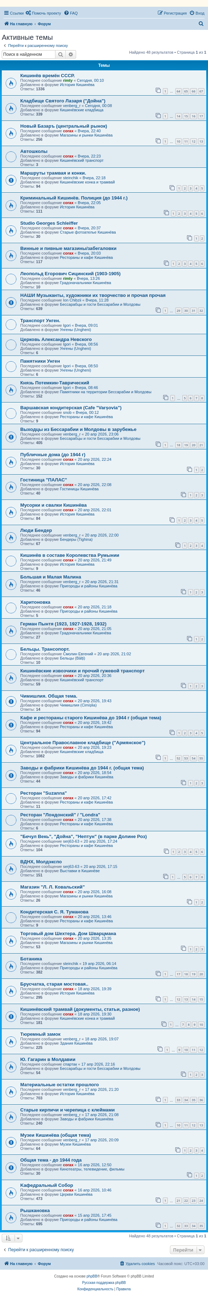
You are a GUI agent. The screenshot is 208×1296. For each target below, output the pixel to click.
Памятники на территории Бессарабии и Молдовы (105, 392)
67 (201, 91)
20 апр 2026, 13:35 (95, 938)
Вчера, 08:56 (86, 344)
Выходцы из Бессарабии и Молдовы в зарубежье (78, 429)
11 (186, 141)
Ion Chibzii (72, 300)
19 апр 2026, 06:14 (99, 963)
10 (178, 141)
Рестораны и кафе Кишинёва (86, 257)
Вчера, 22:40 (89, 131)
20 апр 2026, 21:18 (95, 607)
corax (68, 131)
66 (193, 91)
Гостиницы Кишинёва (79, 489)
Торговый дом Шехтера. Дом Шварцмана (68, 933)
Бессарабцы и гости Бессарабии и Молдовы (100, 304)
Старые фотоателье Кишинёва (88, 232)
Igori (66, 325)
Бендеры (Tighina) (76, 539)
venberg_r (72, 105)
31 (193, 310)
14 (178, 116)
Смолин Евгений (78, 654)
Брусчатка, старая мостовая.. (54, 984)
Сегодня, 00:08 (98, 105)
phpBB (92, 1276)
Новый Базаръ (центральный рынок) (63, 126)
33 (178, 1100)
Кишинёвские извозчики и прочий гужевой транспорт (82, 670)
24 (201, 1200)
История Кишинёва (77, 84)
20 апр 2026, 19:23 (95, 747)
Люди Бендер (36, 530)
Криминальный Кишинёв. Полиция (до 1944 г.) (74, 198)
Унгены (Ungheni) (75, 329)
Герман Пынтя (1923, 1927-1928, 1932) (63, 623)
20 (193, 445)
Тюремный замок (40, 1034)
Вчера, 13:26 (88, 278)
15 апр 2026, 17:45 (95, 1215)
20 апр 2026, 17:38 (95, 819)
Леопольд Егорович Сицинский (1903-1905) (70, 273)
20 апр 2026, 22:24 (95, 459)
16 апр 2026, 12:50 (95, 1165)
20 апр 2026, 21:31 (102, 582)
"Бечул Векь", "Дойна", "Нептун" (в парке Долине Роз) (83, 836)
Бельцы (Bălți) (72, 658)
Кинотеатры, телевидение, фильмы (92, 1169)
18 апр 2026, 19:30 (95, 1014)
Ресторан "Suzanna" (43, 793)
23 (193, 1200)
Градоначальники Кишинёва (85, 283)
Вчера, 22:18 (94, 178)
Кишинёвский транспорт (81, 160)
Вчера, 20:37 (89, 228)
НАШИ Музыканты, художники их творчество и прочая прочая (93, 295)
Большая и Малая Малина (50, 577)
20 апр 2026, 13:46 (95, 916)
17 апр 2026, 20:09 (102, 1140)
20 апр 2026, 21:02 (114, 654)
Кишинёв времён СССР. (47, 75)
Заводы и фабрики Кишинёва (86, 777)
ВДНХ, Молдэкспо (41, 861)
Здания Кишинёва (76, 1043)
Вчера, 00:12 (87, 412)
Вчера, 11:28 (97, 300)
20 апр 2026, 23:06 (102, 434)
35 (193, 1100)
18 (178, 445)
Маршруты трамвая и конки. (53, 173)
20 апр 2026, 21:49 (95, 560)
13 (201, 141)
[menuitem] (43, 13)
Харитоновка (35, 602)
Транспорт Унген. (40, 320)
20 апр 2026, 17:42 (95, 798)
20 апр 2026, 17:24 (100, 841)
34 (186, 1100)
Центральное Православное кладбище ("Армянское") (82, 742)
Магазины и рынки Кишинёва (86, 135)
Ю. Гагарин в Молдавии (47, 1059)
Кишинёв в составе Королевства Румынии (69, 555)
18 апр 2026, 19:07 (102, 1039)
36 (201, 1100)
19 (186, 445)
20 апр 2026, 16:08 (95, 892)
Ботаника (31, 958)
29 (178, 310)
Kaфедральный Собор (46, 1185)
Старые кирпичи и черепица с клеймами (67, 1110)
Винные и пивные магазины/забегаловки (68, 248)
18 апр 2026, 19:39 (95, 989)
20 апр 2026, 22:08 (95, 484)
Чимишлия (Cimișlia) (78, 705)
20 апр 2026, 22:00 (102, 535)
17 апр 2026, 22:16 (98, 1064)
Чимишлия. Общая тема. (48, 696)
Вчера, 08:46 (86, 387)
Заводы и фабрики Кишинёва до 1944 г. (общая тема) (82, 767)
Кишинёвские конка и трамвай (87, 182)
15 (186, 116)
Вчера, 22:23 (89, 156)
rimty (68, 80)
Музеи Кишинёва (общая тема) (55, 1135)
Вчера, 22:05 (89, 203)
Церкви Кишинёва (76, 1194)
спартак (70, 1064)
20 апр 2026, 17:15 (100, 866)
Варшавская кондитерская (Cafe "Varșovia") (71, 407)
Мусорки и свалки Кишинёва (53, 505)
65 (186, 91)
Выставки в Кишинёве (80, 871)
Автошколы (34, 151)
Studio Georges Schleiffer (49, 223)
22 (186, 1200)
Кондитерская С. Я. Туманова (54, 911)
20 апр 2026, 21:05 (95, 628)
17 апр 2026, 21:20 (102, 1089)
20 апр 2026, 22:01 (95, 510)
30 (186, 310)
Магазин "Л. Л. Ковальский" (52, 887)
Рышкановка (35, 1210)
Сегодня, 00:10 (90, 80)
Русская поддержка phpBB (104, 1283)
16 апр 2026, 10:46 (95, 1190)
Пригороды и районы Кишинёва (88, 586)
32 (201, 310)
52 (178, 758)
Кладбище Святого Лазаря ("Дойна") (62, 100)
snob (67, 412)
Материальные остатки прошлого (59, 1084)
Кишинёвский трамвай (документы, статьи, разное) (80, 1009)
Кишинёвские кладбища (81, 110)
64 (178, 91)
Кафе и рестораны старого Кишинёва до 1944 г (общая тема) (90, 717)
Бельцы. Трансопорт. (45, 649)
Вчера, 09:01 (86, 325)
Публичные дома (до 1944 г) (52, 454)
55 (201, 758)
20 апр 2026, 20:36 (95, 675)
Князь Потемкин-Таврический (54, 382)
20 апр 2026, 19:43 (95, 701)
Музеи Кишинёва (75, 1144)
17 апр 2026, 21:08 (102, 1115)
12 (193, 141)
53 (186, 758)
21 (201, 445)
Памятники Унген (40, 361)
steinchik (70, 178)
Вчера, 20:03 (89, 253)
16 (193, 116)
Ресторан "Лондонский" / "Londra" (60, 814)
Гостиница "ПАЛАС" (43, 479)
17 (201, 116)
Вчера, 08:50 (86, 366)
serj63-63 (71, 841)
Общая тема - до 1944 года (51, 1160)
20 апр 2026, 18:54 (95, 772)
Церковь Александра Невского (56, 339)
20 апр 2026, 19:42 (95, 722)
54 (193, 758)
